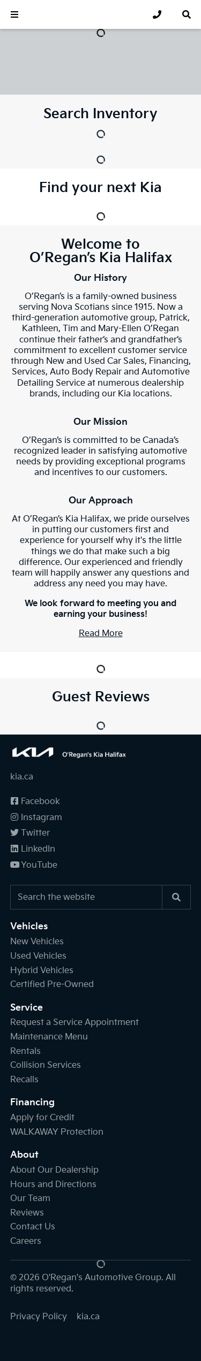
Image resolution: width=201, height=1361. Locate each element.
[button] (14, 14)
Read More (101, 634)
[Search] (176, 897)
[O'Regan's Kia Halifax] (80, 14)
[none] (157, 14)
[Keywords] (86, 897)
